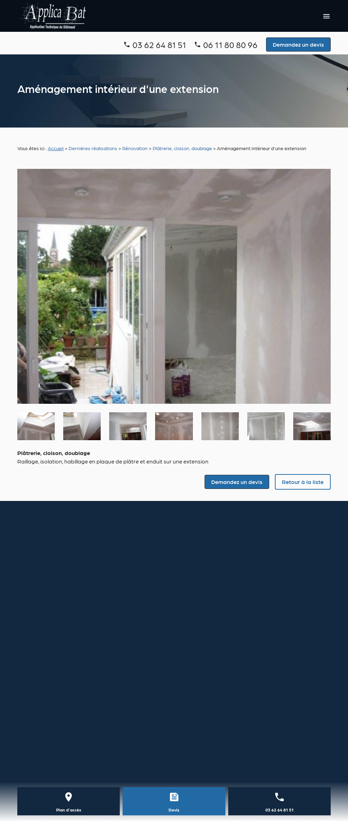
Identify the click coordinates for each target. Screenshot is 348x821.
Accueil (56, 148)
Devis (174, 809)
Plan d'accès (68, 809)
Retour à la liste (303, 481)
